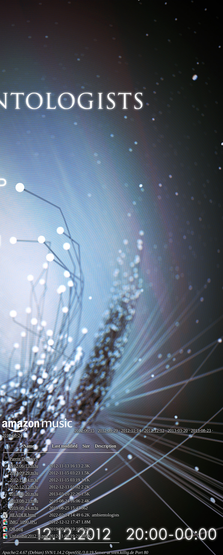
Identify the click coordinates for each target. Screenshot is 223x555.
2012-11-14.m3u (23, 480)
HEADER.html (22, 515)
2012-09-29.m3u (23, 473)
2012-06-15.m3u (23, 466)
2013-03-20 (178, 430)
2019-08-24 (12, 435)
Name (28, 446)
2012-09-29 (108, 430)
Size (86, 446)
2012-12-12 (154, 430)
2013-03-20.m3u (23, 494)
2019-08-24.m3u (23, 508)
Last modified (65, 446)
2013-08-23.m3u (23, 501)
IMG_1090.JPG (23, 522)
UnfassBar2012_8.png (28, 536)
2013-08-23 (201, 430)
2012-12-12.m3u (23, 487)
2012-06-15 (84, 430)
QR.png (16, 529)
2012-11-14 (131, 430)
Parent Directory (23, 459)
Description (105, 446)
